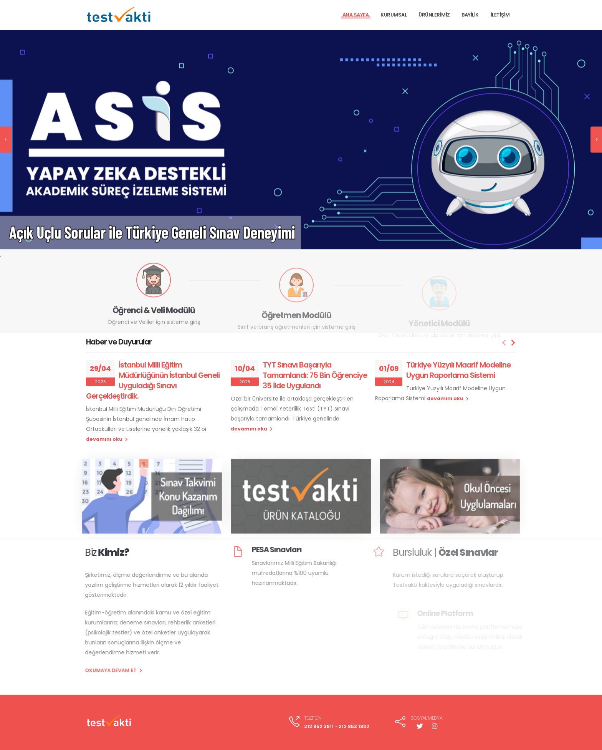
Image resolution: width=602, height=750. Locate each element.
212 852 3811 (319, 726)
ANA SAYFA (355, 14)
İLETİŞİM (500, 14)
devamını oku (106, 439)
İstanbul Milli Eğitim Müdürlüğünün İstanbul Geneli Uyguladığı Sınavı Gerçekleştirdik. (153, 380)
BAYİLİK (470, 14)
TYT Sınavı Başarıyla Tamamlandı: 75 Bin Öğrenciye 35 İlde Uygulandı (315, 375)
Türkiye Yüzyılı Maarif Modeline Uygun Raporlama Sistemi (458, 370)
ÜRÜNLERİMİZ (434, 14)
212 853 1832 (354, 726)
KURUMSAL (393, 14)
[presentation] (6, 133)
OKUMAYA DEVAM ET (99, 670)
